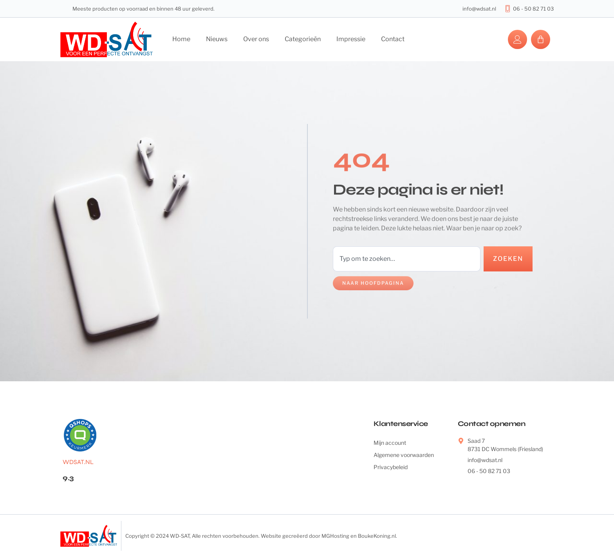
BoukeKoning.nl (377, 536)
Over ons (256, 39)
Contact (393, 39)
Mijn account (390, 442)
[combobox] (406, 258)
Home (181, 39)
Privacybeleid (391, 467)
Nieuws (217, 39)
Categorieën (303, 39)
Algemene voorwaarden (404, 454)
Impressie (350, 39)
